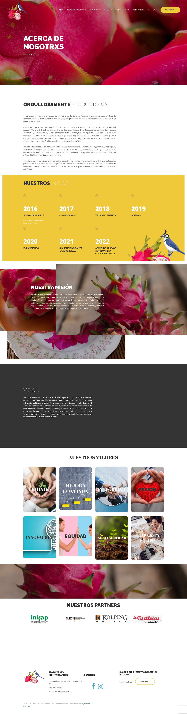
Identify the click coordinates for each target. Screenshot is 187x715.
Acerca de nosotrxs (75, 10)
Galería (118, 10)
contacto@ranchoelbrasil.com (60, 691)
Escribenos (170, 10)
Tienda (106, 10)
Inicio (61, 10)
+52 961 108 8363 (55, 687)
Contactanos (138, 10)
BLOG (127, 10)
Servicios (94, 10)
